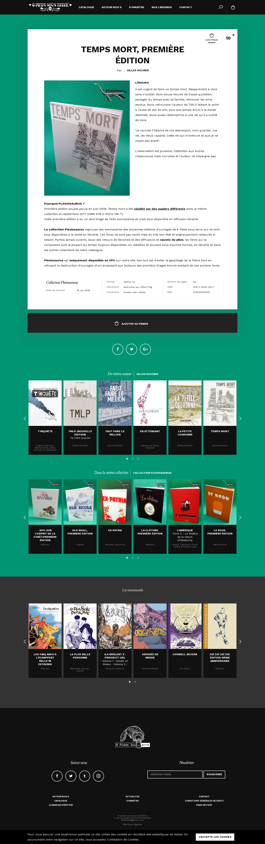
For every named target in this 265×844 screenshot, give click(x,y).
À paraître (132, 801)
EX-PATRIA (115, 530)
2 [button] (132, 458)
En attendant (150, 431)
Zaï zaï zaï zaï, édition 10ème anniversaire (220, 657)
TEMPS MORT (220, 431)
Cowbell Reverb (185, 654)
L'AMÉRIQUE (185, 530)
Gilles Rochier (138, 70)
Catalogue (60, 801)
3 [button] (138, 458)
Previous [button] (24, 417)
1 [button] (127, 458)
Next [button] (239, 417)
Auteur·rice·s (60, 796)
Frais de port (204, 805)
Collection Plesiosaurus (62, 282)
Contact (204, 796)
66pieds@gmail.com (132, 820)
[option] (45, 417)
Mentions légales (132, 824)
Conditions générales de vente (204, 801)
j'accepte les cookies (215, 836)
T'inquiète (45, 431)
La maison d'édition (61, 805)
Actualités (132, 796)
